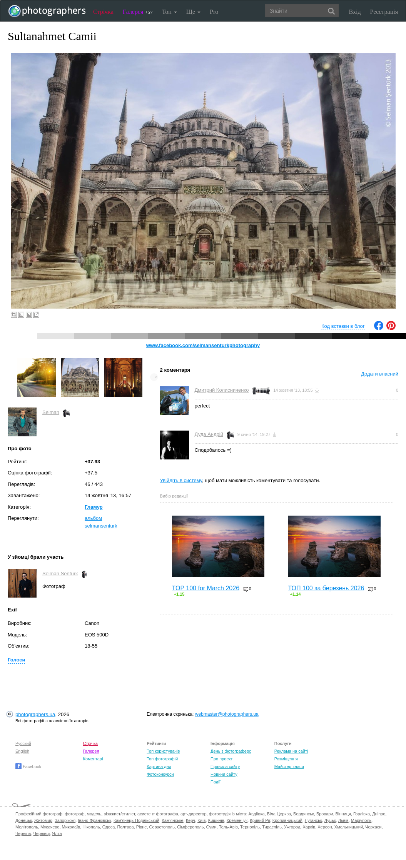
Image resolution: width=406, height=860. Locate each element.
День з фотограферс (231, 751)
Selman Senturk (60, 573)
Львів (343, 820)
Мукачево (49, 827)
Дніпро (378, 814)
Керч (190, 820)
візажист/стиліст (119, 814)
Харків (308, 827)
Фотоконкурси (160, 774)
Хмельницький (348, 827)
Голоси (16, 660)
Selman (50, 412)
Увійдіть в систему (181, 480)
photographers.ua (35, 714)
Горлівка (361, 814)
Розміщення (286, 758)
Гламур (94, 507)
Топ (169, 11)
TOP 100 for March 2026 (206, 588)
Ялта (57, 833)
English (22, 751)
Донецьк (23, 820)
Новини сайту (224, 774)
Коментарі (93, 758)
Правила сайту (225, 766)
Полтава (125, 827)
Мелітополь (26, 827)
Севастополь (162, 827)
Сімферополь (190, 827)
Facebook (28, 766)
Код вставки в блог (343, 326)
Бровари (324, 814)
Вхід (355, 11)
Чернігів (23, 833)
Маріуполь (361, 820)
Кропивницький (287, 820)
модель (94, 814)
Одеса (108, 827)
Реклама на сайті (291, 751)
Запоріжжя (65, 820)
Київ (201, 820)
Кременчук (237, 820)
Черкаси (373, 827)
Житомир (43, 820)
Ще (193, 11)
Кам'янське (173, 820)
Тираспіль (272, 827)
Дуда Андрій (209, 434)
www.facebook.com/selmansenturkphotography (203, 345)
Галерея (138, 11)
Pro (214, 11)
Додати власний (379, 374)
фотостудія (220, 814)
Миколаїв (71, 827)
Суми (211, 827)
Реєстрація (384, 11)
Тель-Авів (228, 827)
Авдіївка (257, 814)
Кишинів (216, 820)
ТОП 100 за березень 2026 (326, 588)
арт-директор (193, 814)
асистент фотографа (157, 814)
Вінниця (343, 814)
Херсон (324, 827)
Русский (23, 743)
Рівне (141, 827)
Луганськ (313, 820)
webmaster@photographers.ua (227, 714)
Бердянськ (303, 814)
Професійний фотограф (38, 814)
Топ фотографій (162, 758)
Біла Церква (279, 814)
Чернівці (41, 833)
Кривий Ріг (260, 820)
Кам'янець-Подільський (136, 820)
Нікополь (91, 827)
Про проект (221, 758)
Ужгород (292, 827)
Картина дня (159, 766)
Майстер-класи (289, 766)
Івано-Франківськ (94, 820)
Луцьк (330, 820)
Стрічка (103, 11)
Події (216, 782)
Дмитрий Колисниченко (222, 390)
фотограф (74, 814)
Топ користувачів (163, 751)
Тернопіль (250, 827)
